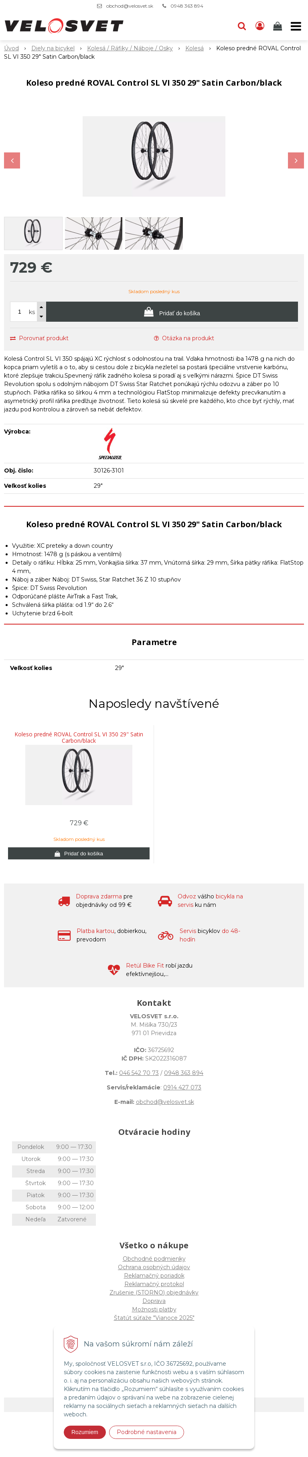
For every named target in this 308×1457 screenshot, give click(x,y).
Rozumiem (84, 1432)
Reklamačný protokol (154, 1284)
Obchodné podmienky (154, 1258)
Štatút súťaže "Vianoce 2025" (154, 1317)
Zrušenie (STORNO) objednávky (154, 1292)
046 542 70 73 (139, 1073)
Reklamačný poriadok (154, 1275)
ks (32, 312)
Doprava (154, 1301)
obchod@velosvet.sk (129, 6)
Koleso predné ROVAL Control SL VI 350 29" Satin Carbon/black (78, 737)
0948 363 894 (186, 6)
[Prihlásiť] (259, 26)
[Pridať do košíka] (172, 312)
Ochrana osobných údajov (154, 1267)
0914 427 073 (182, 1087)
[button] (242, 26)
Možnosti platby (154, 1309)
